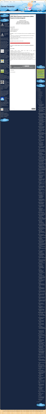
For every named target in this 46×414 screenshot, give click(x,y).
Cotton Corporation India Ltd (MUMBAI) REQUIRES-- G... (41, 251)
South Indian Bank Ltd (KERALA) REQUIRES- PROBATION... (41, 200)
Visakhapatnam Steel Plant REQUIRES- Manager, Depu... (41, 301)
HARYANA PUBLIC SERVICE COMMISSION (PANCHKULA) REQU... (42, 218)
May (39, 99)
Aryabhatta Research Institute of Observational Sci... (41, 257)
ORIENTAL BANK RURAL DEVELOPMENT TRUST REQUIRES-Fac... (41, 114)
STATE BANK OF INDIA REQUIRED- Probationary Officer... (41, 193)
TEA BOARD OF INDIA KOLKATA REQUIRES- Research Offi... (41, 187)
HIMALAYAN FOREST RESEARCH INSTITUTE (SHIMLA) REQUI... (41, 133)
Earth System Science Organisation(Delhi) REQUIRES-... (41, 340)
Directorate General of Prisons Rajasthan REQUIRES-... (41, 105)
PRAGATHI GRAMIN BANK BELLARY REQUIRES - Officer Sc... (41, 170)
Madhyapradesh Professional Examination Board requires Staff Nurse (6, 62)
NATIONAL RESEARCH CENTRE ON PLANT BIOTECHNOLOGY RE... (42, 150)
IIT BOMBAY (39, 395)
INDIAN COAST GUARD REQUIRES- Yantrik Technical (41, 130)
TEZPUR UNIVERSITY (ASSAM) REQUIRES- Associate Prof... (41, 254)
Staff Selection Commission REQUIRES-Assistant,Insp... (41, 238)
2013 (38, 90)
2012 (38, 401)
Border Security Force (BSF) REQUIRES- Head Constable (41, 235)
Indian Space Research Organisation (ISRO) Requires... (41, 310)
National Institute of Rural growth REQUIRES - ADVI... (41, 147)
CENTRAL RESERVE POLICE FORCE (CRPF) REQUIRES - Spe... (41, 164)
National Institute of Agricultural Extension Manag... (41, 304)
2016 (38, 89)
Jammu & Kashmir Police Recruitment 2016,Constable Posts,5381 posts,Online (4, 42)
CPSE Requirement (40, 390)
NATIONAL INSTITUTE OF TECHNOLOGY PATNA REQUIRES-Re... (41, 260)
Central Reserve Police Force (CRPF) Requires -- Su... (41, 315)
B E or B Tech (18, 67)
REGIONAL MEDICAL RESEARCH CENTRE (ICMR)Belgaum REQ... (41, 167)
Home (2, 1)
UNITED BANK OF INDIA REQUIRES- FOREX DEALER (41, 180)
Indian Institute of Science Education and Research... (41, 378)
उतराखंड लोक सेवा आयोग (41, 364)
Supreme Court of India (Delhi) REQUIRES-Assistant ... (41, 140)
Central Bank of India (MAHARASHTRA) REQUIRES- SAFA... (41, 331)
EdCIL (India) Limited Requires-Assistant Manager (41, 321)
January (39, 103)
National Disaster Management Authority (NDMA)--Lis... (41, 307)
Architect (15, 67)
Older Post (33, 108)
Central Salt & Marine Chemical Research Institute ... (41, 324)
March (39, 100)
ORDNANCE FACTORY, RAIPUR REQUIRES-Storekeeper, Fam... (41, 127)
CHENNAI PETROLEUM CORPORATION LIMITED (41, 373)
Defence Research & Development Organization (41, 388)
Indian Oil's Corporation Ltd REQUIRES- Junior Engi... (41, 295)
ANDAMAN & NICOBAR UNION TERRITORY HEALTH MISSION (41, 352)
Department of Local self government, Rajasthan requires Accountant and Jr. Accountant (5, 110)
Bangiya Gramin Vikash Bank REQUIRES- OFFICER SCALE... (41, 203)
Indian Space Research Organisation (28, 67)
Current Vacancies (6, 1)
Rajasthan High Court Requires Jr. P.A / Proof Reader (41, 190)
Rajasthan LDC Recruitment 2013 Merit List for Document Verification (6, 52)
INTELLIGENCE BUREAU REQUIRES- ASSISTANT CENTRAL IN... (42, 225)
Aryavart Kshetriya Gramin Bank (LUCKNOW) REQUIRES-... (41, 215)
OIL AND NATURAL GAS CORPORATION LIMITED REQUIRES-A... (42, 120)
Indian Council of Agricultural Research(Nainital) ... (41, 274)
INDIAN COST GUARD (41, 356)
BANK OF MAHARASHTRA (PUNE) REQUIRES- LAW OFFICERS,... (41, 160)
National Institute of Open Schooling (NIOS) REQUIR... (41, 281)
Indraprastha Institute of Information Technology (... (41, 360)
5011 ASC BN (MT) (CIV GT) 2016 (6, 34)
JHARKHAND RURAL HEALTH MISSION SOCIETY (41, 385)
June (39, 98)
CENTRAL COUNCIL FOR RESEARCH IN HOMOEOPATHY (41, 346)
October (39, 94)
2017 (38, 88)
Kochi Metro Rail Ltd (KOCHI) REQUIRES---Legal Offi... (41, 173)
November (39, 93)
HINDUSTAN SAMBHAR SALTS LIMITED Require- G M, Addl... (41, 343)
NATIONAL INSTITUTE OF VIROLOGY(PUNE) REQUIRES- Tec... (41, 241)
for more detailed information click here (23, 63)
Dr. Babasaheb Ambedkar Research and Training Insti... (41, 292)
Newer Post (12, 108)
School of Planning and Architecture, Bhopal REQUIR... (41, 206)
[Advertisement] (22, 99)
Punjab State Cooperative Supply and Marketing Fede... (41, 298)
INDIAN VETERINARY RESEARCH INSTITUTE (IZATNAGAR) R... (41, 117)
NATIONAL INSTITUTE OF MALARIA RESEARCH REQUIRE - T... (41, 244)
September (39, 95)
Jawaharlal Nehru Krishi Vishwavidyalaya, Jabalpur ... (41, 318)
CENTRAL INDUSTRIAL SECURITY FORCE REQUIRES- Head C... (41, 157)
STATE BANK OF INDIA (41, 380)
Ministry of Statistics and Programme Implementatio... (41, 263)
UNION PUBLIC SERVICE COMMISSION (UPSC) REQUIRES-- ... (41, 278)
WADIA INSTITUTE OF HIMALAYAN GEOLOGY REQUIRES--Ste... (41, 228)
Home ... (11, 1)
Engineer (21, 67)
